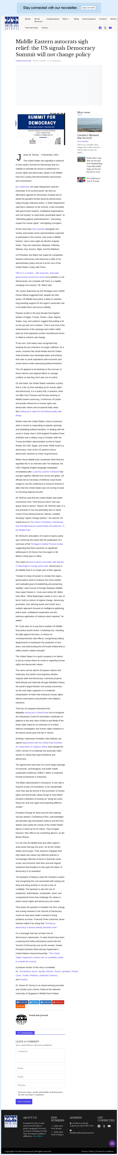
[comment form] (40, 1055)
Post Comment (24, 1102)
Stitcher (49, 971)
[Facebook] (100, 28)
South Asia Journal (23, 61)
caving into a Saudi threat (37, 712)
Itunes (34, 971)
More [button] (65, 19)
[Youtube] (110, 28)
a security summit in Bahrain (45, 471)
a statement (23, 187)
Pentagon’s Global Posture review (47, 544)
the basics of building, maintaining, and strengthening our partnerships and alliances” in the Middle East (40, 526)
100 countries (38, 229)
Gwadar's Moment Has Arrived (88, 136)
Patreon (53, 975)
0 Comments (54, 61)
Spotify (41, 971)
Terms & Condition (105, 1151)
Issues (45, 28)
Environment (89, 19)
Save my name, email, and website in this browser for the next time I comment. (40, 1093)
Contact (103, 19)
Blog (76, 19)
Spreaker (66, 971)
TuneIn (57, 971)
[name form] (40, 1068)
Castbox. (24, 979)
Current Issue (31, 28)
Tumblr (25, 975)
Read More (38, 1136)
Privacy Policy (88, 1151)
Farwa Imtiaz (82, 141)
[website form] (40, 1085)
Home (28, 19)
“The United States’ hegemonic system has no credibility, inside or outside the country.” (39, 957)
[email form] (40, 1077)
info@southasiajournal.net (82, 1133)
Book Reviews (39, 20)
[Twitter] (105, 28)
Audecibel (44, 975)
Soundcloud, (25, 971)
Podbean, (34, 975)
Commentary (52, 19)
